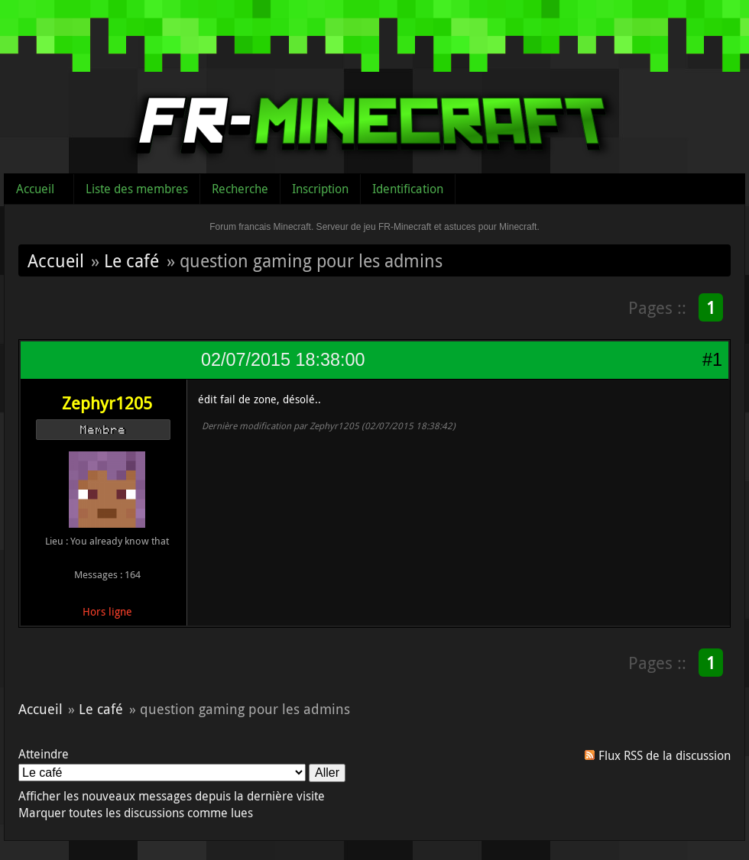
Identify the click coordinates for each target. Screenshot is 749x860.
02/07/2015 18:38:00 (283, 360)
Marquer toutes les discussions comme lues (135, 812)
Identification (407, 188)
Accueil (35, 188)
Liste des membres (137, 188)
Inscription (320, 188)
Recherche (240, 188)
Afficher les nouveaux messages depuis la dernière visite (171, 795)
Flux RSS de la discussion (664, 755)
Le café (131, 260)
